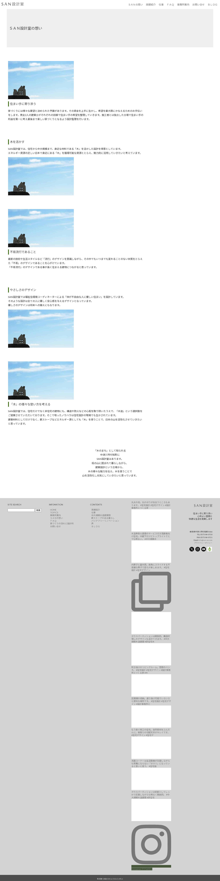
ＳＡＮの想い (135, 4)
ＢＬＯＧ (212, 4)
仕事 (161, 4)
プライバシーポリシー (203, 543)
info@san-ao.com (205, 540)
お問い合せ (198, 4)
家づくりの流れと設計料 (62, 523)
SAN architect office (115, 879)
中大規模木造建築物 (101, 515)
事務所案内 (183, 4)
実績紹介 (151, 4)
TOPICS (54, 512)
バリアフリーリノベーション (105, 520)
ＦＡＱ (170, 4)
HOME (53, 509)
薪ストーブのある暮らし (103, 518)
